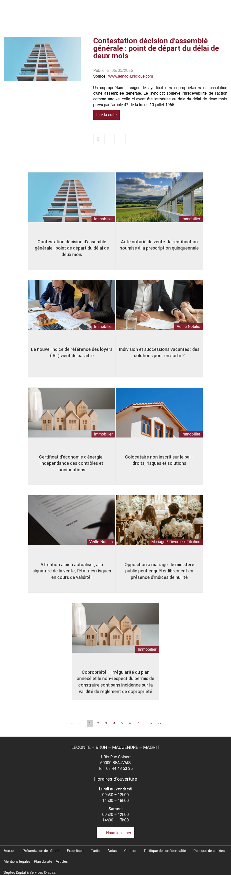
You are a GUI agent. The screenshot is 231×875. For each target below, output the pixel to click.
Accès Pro (177, 3)
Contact (220, 14)
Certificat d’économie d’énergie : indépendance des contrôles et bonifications (71, 465)
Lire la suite (106, 114)
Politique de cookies (209, 851)
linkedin (221, 443)
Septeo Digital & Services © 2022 (30, 872)
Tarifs (175, 14)
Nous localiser (118, 832)
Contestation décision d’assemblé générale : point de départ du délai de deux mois (72, 250)
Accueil (73, 14)
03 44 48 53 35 (119, 768)
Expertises (149, 14)
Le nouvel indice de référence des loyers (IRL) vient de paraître (71, 354)
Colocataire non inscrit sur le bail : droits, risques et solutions (159, 462)
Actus (197, 14)
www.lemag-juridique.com (130, 76)
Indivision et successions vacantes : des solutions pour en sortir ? (159, 354)
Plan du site (43, 861)
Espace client (211, 3)
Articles (62, 861)
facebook (221, 432)
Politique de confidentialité (165, 851)
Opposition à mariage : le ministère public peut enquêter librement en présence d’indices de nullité (159, 572)
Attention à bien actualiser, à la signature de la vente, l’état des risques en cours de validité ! (71, 572)
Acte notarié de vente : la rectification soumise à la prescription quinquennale (159, 246)
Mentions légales (17, 861)
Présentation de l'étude (110, 14)
